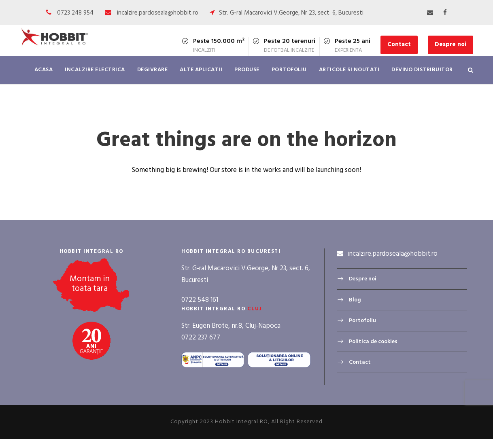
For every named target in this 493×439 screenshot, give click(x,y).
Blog (355, 300)
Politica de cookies (373, 341)
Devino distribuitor (422, 69)
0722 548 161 (199, 300)
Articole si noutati (349, 69)
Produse (246, 69)
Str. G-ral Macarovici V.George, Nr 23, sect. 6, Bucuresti (291, 13)
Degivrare (152, 69)
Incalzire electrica (95, 69)
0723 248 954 (75, 13)
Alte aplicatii (201, 69)
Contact (399, 44)
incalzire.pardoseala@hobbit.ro (157, 13)
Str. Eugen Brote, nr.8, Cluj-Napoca (230, 325)
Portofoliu (289, 69)
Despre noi (450, 44)
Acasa (43, 69)
